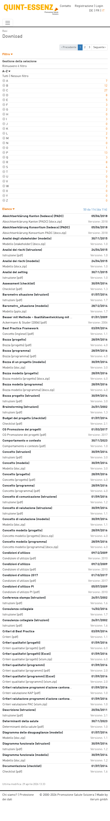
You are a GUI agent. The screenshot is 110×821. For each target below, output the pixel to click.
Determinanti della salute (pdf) (23, 726)
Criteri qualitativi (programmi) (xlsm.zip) (29, 681)
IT (103, 10)
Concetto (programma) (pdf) (21, 491)
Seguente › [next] (99, 47)
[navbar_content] (7, 23)
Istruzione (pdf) (12, 255)
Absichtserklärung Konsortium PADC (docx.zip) (34, 233)
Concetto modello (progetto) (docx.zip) (27, 536)
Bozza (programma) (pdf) (19, 356)
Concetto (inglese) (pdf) (18, 334)
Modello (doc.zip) (13, 367)
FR (97, 10)
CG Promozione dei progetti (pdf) (24, 435)
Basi (4, 31)
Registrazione (84, 6)
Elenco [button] (8, 209)
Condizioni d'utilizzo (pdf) (19, 558)
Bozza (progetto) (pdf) (16, 345)
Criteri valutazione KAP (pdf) (21, 693)
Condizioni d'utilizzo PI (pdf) (21, 592)
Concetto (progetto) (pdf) (18, 480)
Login (99, 6)
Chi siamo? (9, 794)
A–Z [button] (6, 71)
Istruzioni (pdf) (12, 300)
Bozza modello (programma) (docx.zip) (28, 390)
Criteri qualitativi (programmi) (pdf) (26, 670)
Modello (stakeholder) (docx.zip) (23, 244)
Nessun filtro (19, 76)
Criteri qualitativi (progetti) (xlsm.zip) (27, 659)
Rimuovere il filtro (14, 66)
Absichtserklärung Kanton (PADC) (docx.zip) (32, 221)
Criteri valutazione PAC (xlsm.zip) (24, 704)
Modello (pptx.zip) (14, 311)
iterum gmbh (99, 799)
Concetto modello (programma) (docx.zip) (30, 547)
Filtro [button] (7, 54)
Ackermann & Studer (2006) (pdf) (24, 322)
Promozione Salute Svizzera (75, 794)
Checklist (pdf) (12, 289)
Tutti (5, 76)
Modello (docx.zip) (14, 266)
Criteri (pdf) (10, 637)
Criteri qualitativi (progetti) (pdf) (23, 648)
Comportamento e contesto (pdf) (24, 446)
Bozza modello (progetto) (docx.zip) (26, 378)
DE (91, 10)
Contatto (65, 6)
